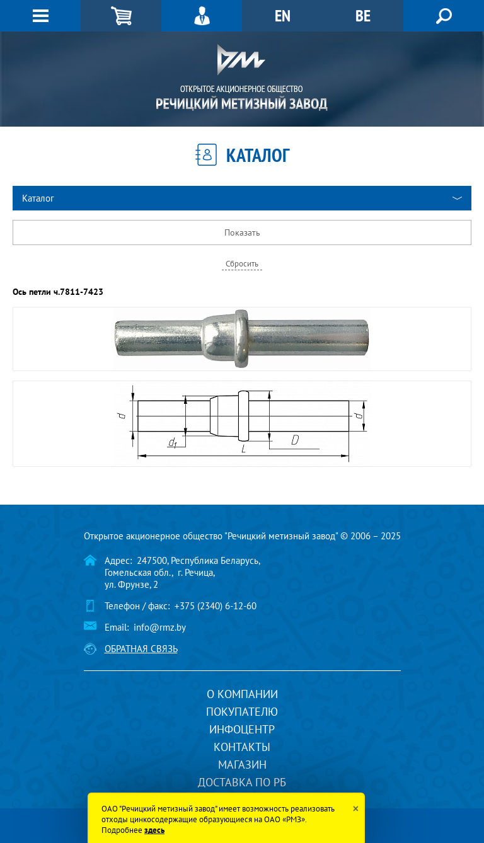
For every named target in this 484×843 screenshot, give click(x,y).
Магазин (242, 764)
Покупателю (242, 711)
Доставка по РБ (242, 782)
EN (283, 15)
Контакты (242, 747)
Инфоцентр (242, 729)
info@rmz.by (160, 627)
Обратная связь (141, 649)
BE (363, 15)
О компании (242, 694)
